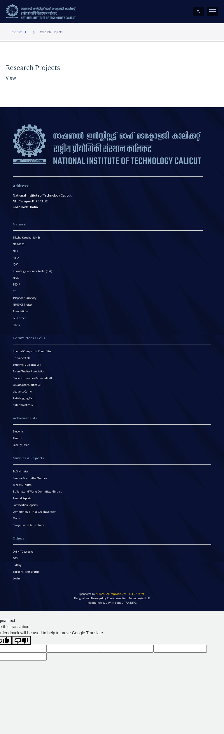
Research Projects (50, 32)
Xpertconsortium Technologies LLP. (128, 598)
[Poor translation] (21, 640)
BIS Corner (19, 318)
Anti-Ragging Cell (23, 398)
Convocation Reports (25, 505)
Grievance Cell (21, 358)
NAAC (16, 278)
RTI (15, 291)
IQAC (15, 264)
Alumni (17, 438)
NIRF (16, 251)
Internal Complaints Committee (32, 351)
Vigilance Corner (23, 391)
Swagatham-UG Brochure (28, 525)
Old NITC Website (23, 551)
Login (16, 578)
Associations (21, 311)
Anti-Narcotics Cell (24, 405)
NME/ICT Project (22, 304)
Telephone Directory (24, 298)
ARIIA (16, 258)
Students (18, 431)
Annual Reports (22, 498)
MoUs (16, 518)
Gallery (17, 565)
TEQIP (16, 284)
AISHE (16, 325)
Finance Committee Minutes (30, 478)
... (29, 32)
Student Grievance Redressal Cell (32, 378)
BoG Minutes (21, 471)
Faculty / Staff (21, 445)
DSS (15, 558)
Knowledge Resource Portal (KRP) (32, 271)
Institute (16, 32)
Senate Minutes (22, 485)
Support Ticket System (26, 572)
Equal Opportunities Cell (27, 385)
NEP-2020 (18, 244)
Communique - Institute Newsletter (34, 512)
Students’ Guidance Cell (27, 365)
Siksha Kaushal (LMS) (26, 237)
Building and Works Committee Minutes (37, 491)
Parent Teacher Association (29, 371)
